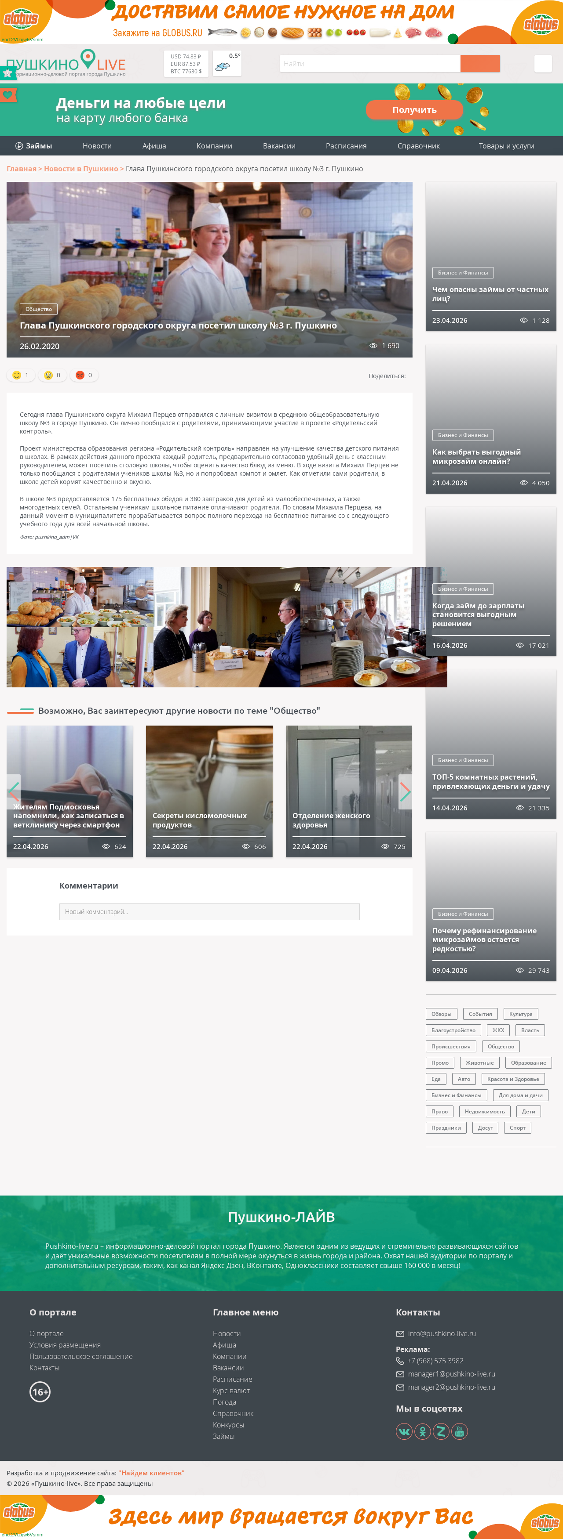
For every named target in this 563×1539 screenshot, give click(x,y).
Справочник (419, 146)
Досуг (485, 1127)
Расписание (232, 1379)
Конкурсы (229, 1425)
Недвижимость (485, 1111)
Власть (530, 1030)
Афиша (154, 146)
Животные (480, 1062)
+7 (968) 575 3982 (435, 1361)
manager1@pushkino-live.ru (451, 1374)
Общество (39, 309)
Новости (97, 146)
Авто (464, 1079)
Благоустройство (453, 1030)
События (480, 1014)
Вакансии (279, 146)
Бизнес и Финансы (463, 272)
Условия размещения (65, 1345)
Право (439, 1111)
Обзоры (441, 1014)
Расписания (346, 146)
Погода (224, 1402)
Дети (528, 1111)
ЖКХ (498, 1030)
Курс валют (231, 1390)
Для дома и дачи (521, 1095)
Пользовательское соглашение (81, 1356)
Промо (440, 1062)
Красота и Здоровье (513, 1079)
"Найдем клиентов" (151, 1472)
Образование (528, 1062)
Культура (521, 1014)
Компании (214, 146)
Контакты (44, 1368)
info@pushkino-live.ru (442, 1333)
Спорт (518, 1127)
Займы (224, 1436)
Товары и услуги (506, 146)
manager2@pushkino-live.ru (451, 1387)
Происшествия (451, 1046)
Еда (436, 1079)
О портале (46, 1333)
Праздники (446, 1127)
